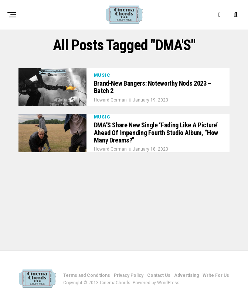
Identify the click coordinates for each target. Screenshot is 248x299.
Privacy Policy (128, 275)
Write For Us (216, 275)
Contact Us (158, 275)
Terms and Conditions (86, 275)
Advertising (186, 275)
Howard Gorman (110, 100)
